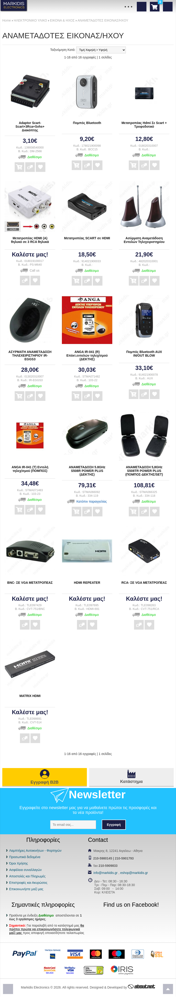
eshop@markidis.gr (134, 873)
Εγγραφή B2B (44, 782)
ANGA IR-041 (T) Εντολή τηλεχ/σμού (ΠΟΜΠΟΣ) (30, 469)
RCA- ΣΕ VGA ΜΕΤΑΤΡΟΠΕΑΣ (144, 582)
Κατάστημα (131, 781)
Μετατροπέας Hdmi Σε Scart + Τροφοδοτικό (144, 124)
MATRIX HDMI (30, 696)
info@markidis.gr (106, 873)
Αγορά (19, 163)
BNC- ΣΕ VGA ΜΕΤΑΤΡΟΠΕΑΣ (30, 582)
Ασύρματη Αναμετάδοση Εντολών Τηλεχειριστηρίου (144, 240)
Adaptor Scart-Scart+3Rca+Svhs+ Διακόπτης (30, 126)
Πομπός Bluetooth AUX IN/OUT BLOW (144, 353)
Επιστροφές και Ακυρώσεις (28, 882)
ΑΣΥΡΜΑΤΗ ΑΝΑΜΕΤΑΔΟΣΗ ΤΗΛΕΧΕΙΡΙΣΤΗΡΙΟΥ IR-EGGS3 (30, 355)
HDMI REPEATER (87, 582)
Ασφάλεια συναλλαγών (25, 870)
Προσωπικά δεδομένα (24, 857)
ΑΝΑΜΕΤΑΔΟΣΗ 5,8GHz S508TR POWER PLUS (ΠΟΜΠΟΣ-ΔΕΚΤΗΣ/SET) (144, 470)
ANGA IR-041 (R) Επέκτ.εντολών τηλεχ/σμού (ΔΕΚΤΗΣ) (87, 355)
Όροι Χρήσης (18, 863)
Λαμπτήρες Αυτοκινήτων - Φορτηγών (35, 850)
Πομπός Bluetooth (87, 123)
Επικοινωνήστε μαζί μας (26, 889)
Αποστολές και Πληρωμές (27, 876)
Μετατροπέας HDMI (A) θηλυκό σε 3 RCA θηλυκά (30, 240)
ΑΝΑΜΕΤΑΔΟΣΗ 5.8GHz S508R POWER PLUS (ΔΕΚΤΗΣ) (87, 470)
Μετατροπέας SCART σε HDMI (87, 238)
